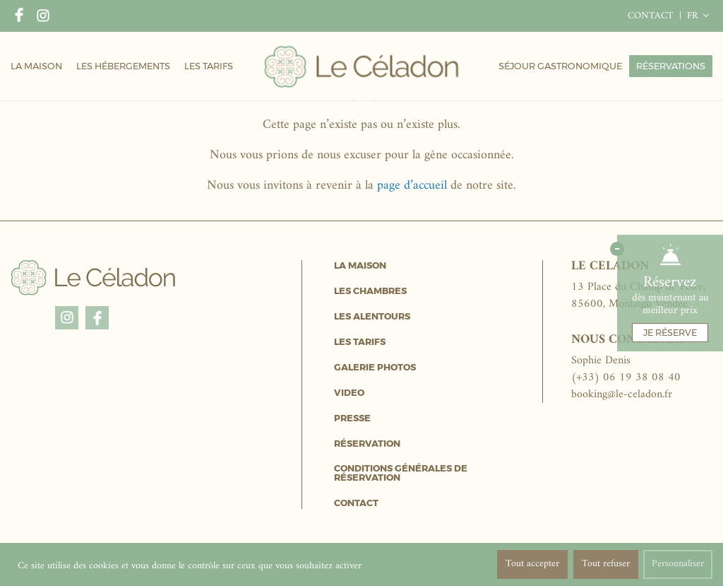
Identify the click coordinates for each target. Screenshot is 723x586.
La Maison (360, 265)
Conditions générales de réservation (400, 473)
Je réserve (670, 332)
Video (349, 392)
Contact (356, 503)
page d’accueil (412, 186)
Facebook (19, 16)
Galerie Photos (375, 367)
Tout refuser (606, 564)
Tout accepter (532, 564)
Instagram (43, 16)
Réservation (367, 443)
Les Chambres (370, 290)
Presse (352, 418)
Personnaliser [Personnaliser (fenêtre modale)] (678, 564)
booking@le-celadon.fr (621, 394)
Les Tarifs (360, 341)
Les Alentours (372, 316)
